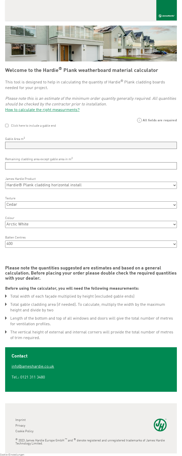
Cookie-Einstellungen (12, 454)
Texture (10, 198)
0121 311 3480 (32, 377)
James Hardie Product (20, 179)
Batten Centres (15, 237)
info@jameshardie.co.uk (33, 367)
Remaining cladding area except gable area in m (39, 159)
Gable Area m (15, 139)
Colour (9, 218)
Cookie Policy (24, 431)
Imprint (20, 420)
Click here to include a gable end (33, 125)
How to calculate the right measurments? (42, 110)
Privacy (20, 425)
